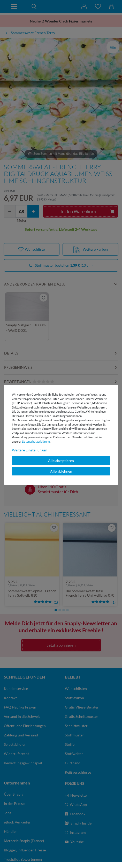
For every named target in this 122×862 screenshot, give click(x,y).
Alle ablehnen (61, 471)
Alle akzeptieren (61, 460)
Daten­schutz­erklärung (36, 441)
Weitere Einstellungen (29, 450)
